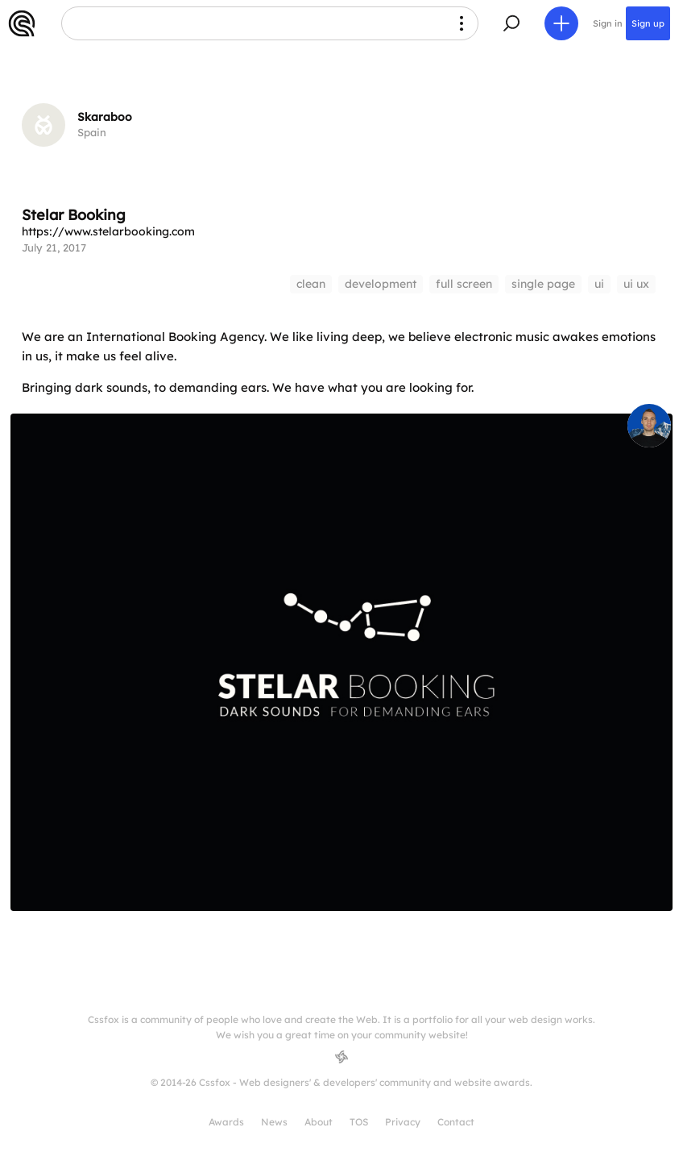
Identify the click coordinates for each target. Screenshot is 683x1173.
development (380, 284)
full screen (464, 284)
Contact (455, 1122)
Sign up (647, 23)
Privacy (402, 1122)
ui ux (636, 284)
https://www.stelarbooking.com (108, 231)
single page (543, 284)
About (318, 1122)
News (274, 1122)
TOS (359, 1122)
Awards (226, 1122)
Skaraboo (104, 117)
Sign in (608, 23)
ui (599, 284)
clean (310, 284)
